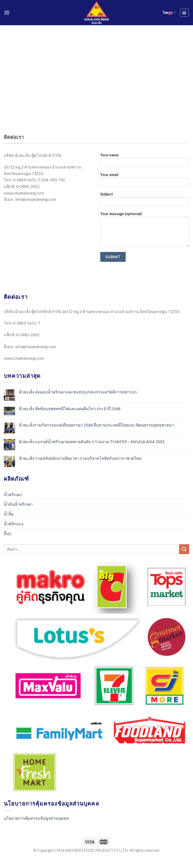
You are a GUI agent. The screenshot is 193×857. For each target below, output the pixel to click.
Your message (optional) (144, 231)
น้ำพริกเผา (13, 494)
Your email (144, 181)
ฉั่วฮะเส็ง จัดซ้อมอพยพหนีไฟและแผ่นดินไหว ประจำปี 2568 (69, 408)
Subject (144, 200)
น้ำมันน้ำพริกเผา (18, 504)
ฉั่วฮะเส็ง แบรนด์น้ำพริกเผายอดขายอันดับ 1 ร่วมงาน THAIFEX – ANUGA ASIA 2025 (92, 441)
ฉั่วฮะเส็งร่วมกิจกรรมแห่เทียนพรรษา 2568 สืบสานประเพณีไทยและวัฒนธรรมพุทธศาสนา (96, 424)
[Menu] (7, 12)
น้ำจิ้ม (9, 513)
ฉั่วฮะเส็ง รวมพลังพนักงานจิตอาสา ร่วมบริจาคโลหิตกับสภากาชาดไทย (80, 458)
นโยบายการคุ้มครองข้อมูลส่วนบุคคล (36, 818)
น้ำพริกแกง (13, 523)
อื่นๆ (7, 533)
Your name (144, 161)
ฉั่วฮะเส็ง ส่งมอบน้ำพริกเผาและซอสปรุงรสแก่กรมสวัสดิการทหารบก (78, 391)
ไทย (169, 12)
